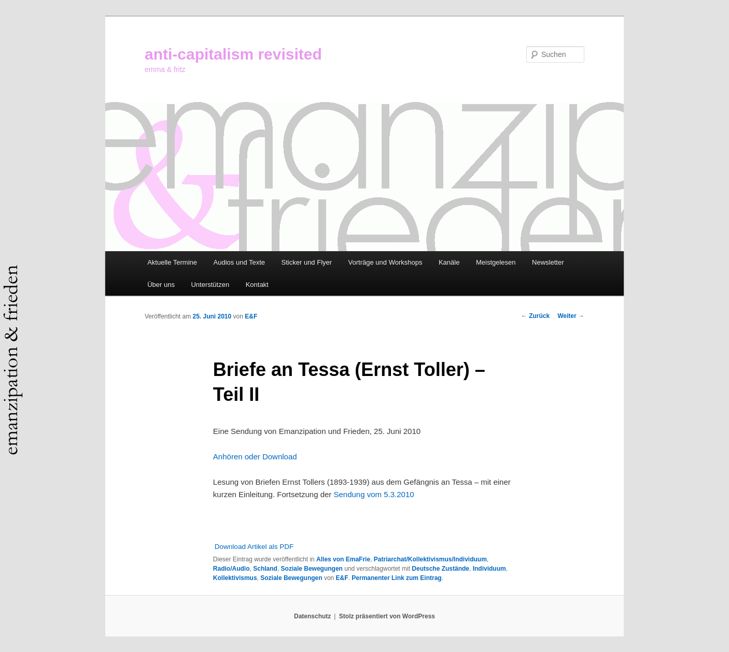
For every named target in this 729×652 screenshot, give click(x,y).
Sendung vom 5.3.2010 (373, 494)
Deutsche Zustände (440, 568)
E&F (251, 316)
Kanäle (449, 262)
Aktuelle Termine (172, 262)
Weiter (570, 316)
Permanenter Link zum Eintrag (396, 578)
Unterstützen (210, 284)
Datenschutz (312, 616)
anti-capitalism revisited (233, 54)
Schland (265, 568)
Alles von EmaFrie (343, 559)
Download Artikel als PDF (254, 546)
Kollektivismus (235, 578)
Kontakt (257, 284)
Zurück (535, 316)
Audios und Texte (239, 262)
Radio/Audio (231, 568)
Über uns (161, 284)
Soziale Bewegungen (312, 568)
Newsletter (548, 262)
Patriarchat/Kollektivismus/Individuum (430, 559)
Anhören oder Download (255, 456)
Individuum (489, 568)
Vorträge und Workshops (385, 262)
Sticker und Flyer (307, 262)
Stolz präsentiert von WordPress (387, 616)
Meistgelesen (496, 262)
